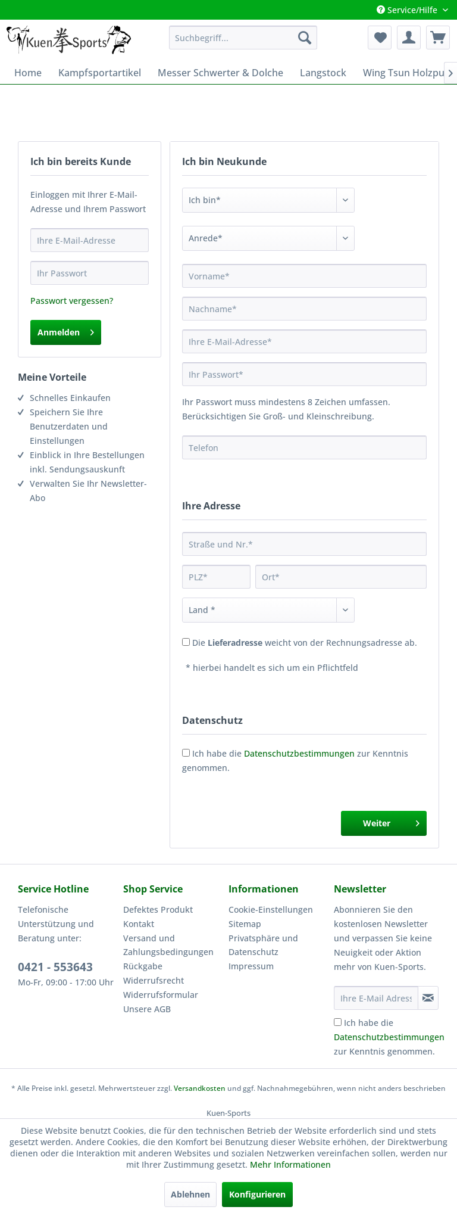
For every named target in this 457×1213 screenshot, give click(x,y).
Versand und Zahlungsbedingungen (168, 945)
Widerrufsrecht (153, 980)
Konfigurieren (257, 1194)
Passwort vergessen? (71, 300)
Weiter (391, 821)
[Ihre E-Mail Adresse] (376, 998)
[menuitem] (243, 37)
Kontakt (138, 923)
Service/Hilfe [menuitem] (408, 9)
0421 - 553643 (55, 967)
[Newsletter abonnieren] (428, 998)
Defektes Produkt (158, 909)
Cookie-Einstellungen (270, 909)
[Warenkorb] (438, 37)
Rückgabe (142, 966)
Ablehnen (190, 1194)
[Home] (28, 72)
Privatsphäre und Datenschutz (263, 945)
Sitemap (244, 923)
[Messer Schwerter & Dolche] (220, 72)
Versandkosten (200, 1088)
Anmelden (65, 330)
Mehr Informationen (290, 1164)
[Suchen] (304, 37)
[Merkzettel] (380, 37)
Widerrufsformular (160, 994)
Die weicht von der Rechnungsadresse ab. (304, 642)
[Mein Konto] (409, 37)
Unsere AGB (147, 1009)
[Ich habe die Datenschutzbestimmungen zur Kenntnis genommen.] (338, 1022)
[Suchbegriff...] (243, 37)
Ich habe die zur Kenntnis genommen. (389, 1037)
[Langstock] (323, 72)
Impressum (251, 966)
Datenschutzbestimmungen (299, 753)
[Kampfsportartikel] (99, 72)
